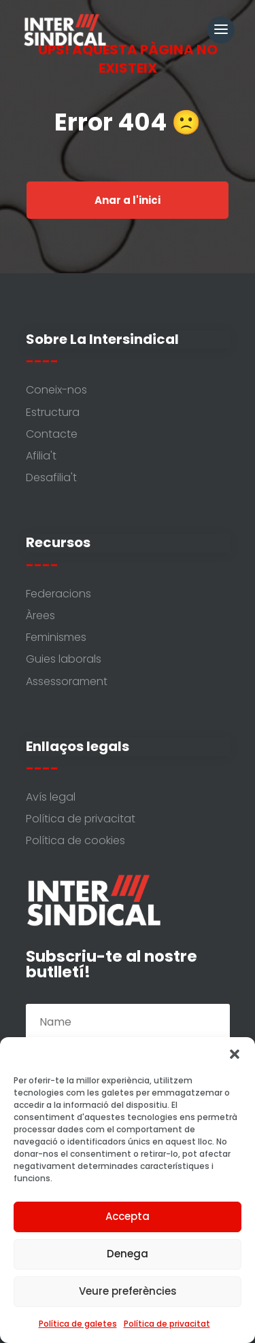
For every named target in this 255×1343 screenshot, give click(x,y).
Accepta (127, 1216)
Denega (127, 1253)
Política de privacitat (167, 1323)
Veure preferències (128, 1291)
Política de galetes (78, 1323)
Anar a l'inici (127, 200)
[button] (234, 1054)
